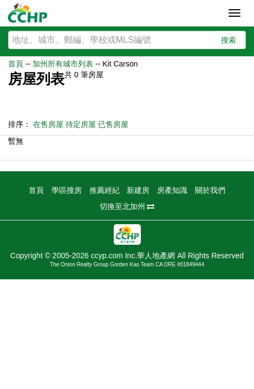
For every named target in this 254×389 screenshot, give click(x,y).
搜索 (228, 40)
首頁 (15, 63)
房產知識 (172, 190)
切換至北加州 (127, 206)
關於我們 (210, 190)
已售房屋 (113, 124)
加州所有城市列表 (62, 63)
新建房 (138, 190)
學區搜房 (66, 190)
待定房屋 (81, 124)
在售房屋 (48, 124)
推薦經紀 (104, 190)
